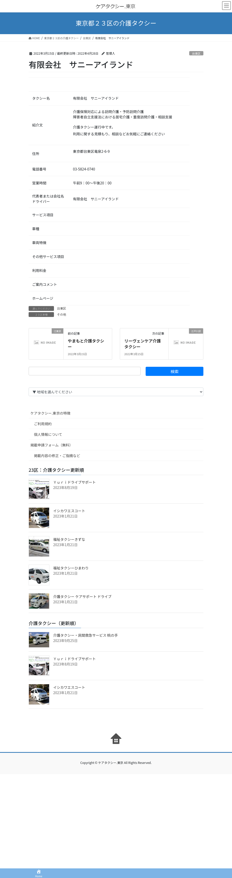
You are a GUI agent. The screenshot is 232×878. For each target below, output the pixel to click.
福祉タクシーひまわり (71, 567)
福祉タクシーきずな (69, 539)
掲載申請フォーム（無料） (51, 444)
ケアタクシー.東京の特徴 (50, 413)
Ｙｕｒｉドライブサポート (74, 482)
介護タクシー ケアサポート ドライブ (82, 596)
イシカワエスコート (69, 510)
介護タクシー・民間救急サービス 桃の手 (85, 635)
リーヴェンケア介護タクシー (142, 343)
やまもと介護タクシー (86, 343)
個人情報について (48, 434)
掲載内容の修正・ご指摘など (57, 455)
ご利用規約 (43, 423)
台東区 (196, 53)
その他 (61, 314)
